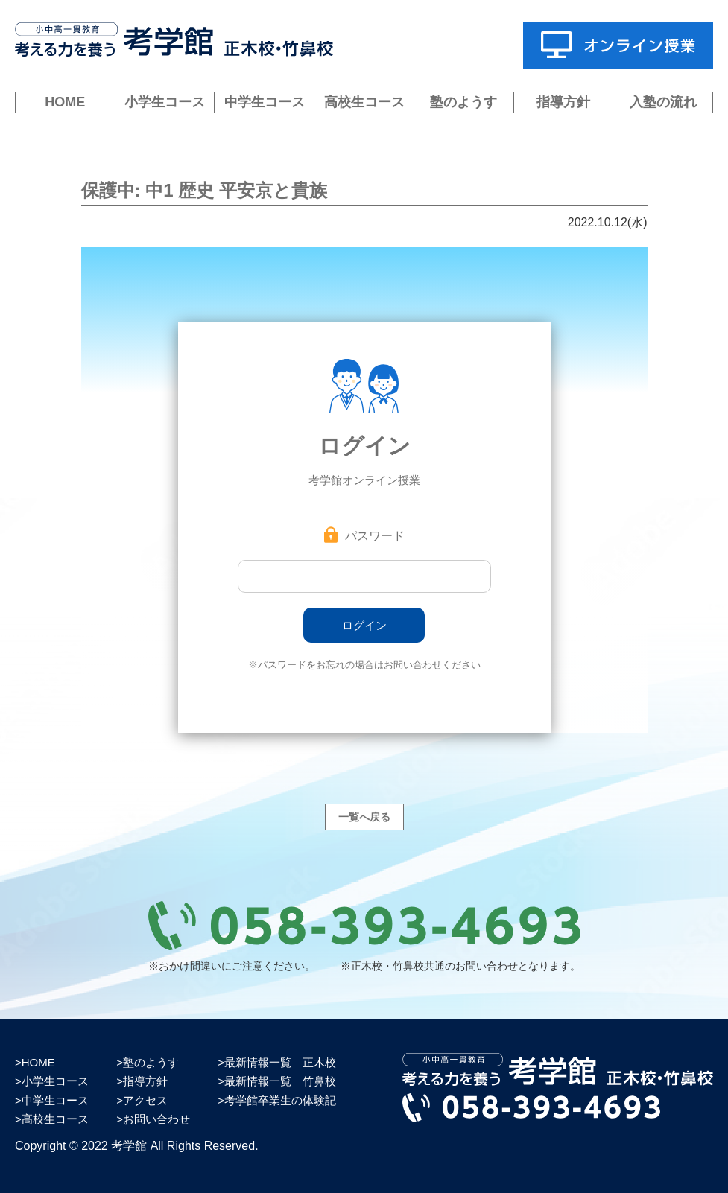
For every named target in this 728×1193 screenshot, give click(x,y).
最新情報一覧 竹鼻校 (280, 1081)
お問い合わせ (156, 1119)
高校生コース (364, 102)
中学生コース (264, 102)
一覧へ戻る (364, 817)
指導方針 (563, 102)
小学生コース (164, 102)
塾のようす (463, 102)
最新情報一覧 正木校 (280, 1062)
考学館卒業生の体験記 (280, 1100)
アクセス (145, 1100)
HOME (65, 102)
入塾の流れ (663, 102)
